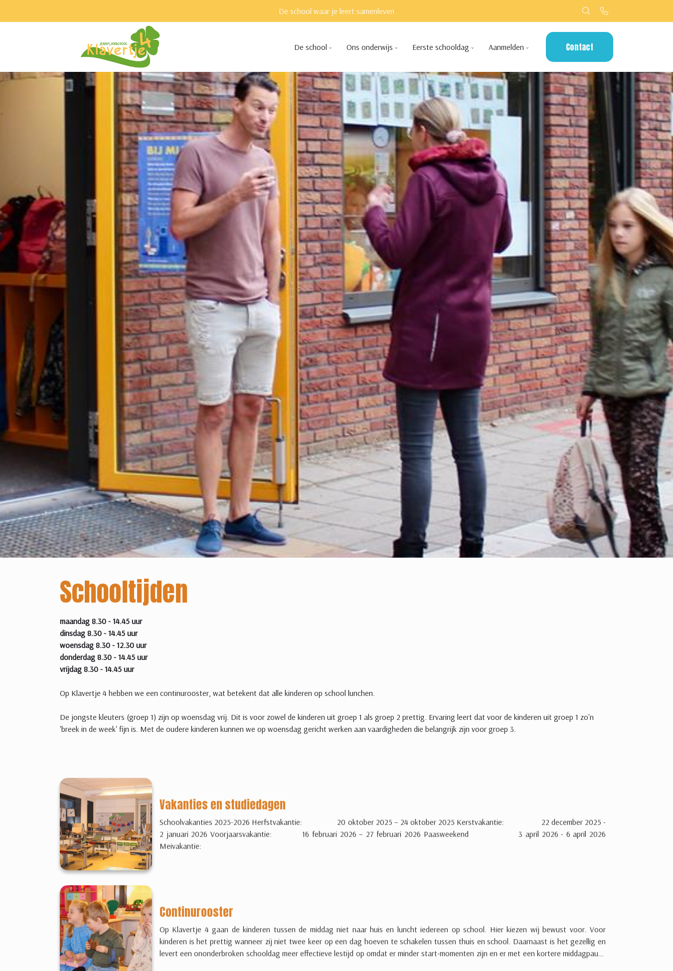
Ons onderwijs (369, 47)
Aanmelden (506, 47)
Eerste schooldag (440, 47)
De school (310, 47)
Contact (579, 47)
